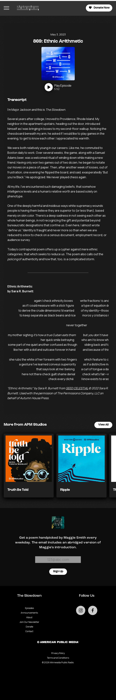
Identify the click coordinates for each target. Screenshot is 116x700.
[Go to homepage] (26, 8)
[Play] (58, 87)
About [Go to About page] (29, 617)
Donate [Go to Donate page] (29, 626)
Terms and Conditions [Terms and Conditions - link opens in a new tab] (58, 657)
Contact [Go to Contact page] (29, 631)
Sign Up (58, 571)
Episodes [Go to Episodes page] (29, 608)
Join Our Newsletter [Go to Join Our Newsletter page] (29, 622)
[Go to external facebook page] (92, 610)
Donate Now (99, 7)
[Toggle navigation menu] (6, 8)
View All (103, 424)
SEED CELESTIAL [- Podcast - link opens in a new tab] (77, 388)
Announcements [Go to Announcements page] (29, 612)
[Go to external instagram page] (80, 610)
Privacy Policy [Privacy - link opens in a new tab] (58, 653)
